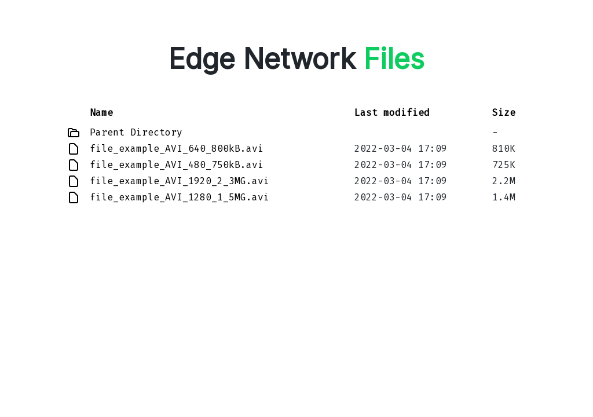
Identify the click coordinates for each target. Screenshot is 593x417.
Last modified (392, 112)
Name (101, 112)
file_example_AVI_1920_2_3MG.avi (179, 180)
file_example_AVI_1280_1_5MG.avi (179, 197)
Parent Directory (136, 132)
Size (503, 112)
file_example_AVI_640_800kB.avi (176, 148)
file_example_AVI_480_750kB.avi (176, 164)
